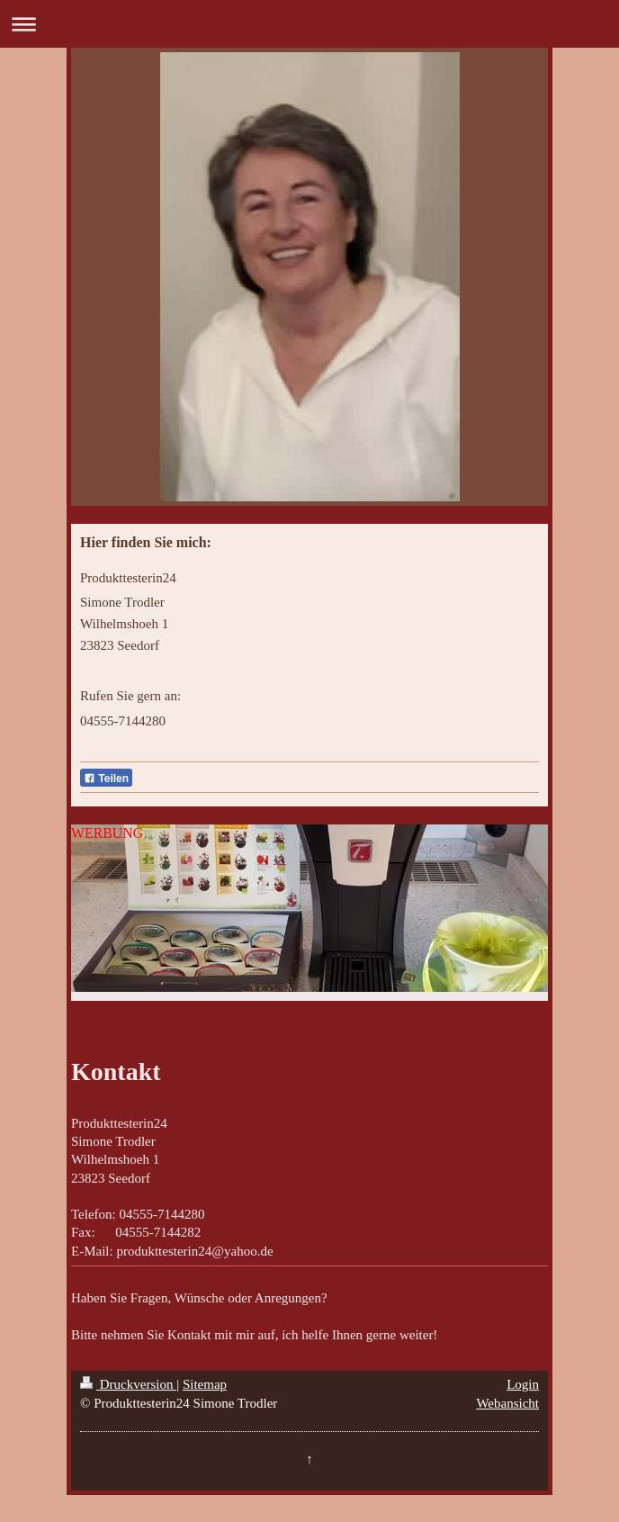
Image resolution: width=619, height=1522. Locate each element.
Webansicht (507, 1403)
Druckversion (128, 1384)
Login (523, 1384)
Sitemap (205, 1384)
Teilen (106, 778)
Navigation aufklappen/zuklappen (309, 24)
